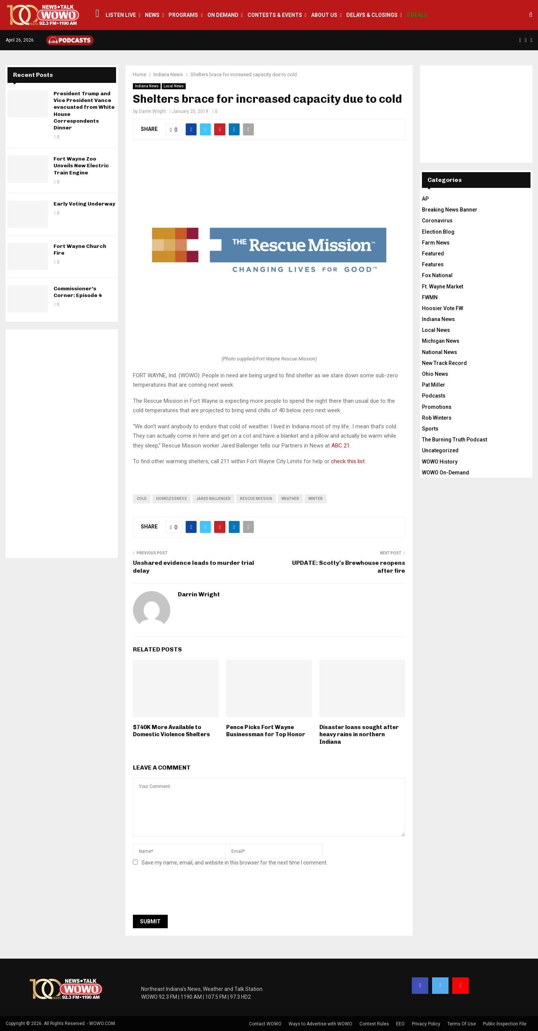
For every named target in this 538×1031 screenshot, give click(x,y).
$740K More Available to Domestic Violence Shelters (171, 731)
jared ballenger (213, 499)
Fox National (437, 275)
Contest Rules (374, 1023)
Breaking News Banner (449, 210)
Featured (433, 254)
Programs (183, 15)
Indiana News (147, 86)
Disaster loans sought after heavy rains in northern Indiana (359, 734)
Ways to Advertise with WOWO (320, 1023)
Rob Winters (437, 418)
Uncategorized (440, 450)
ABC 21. (341, 445)
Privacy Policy (426, 1023)
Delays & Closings (372, 15)
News (152, 15)
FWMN (430, 297)
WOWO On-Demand (445, 473)
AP (425, 199)
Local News (174, 86)
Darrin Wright (152, 111)
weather (290, 499)
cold (142, 499)
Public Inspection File (504, 1023)
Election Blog (438, 232)
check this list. (348, 461)
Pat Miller (433, 385)
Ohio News (435, 374)
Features (433, 264)
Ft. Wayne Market (442, 287)
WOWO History (440, 462)
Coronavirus (437, 221)
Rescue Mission (256, 499)
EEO (400, 1023)
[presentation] (190, 892)
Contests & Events (274, 15)
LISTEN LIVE (121, 15)
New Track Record (444, 363)
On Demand (222, 15)
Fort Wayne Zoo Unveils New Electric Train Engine (81, 166)
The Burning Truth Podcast (454, 440)
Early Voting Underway (84, 204)
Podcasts (434, 396)
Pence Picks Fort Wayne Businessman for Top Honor (265, 731)
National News (439, 352)
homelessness (171, 499)
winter (315, 499)
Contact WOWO (265, 1023)
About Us (324, 15)
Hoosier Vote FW (442, 308)
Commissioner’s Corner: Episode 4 (78, 292)
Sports (430, 429)
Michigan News (440, 341)
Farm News (436, 243)
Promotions (437, 407)
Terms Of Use (461, 1023)
